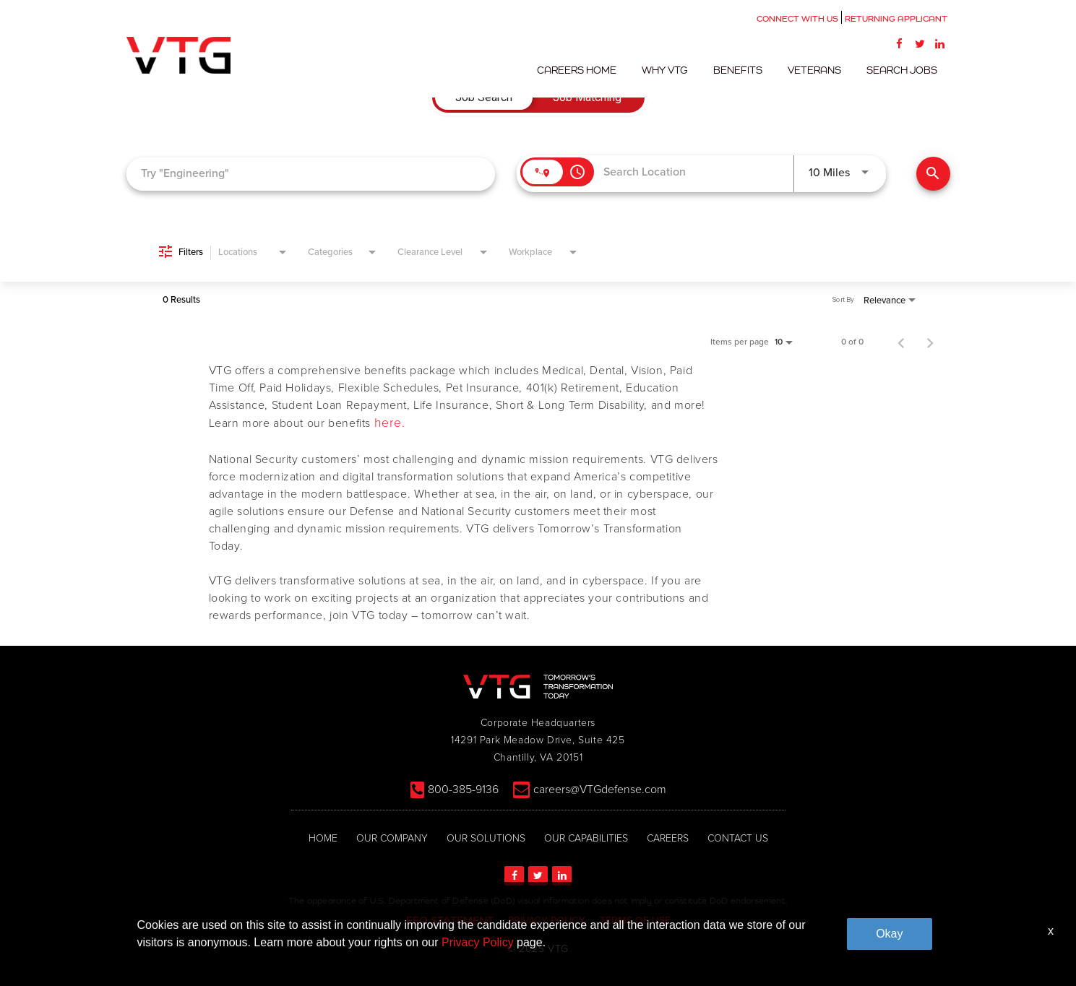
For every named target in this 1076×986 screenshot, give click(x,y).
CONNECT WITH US (797, 18)
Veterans (820, 70)
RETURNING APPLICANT (896, 18)
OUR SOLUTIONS (486, 837)
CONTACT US (737, 837)
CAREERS (668, 837)
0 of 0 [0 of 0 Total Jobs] (852, 341)
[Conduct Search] (933, 174)
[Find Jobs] (933, 174)
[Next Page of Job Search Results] (930, 341)
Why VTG (678, 70)
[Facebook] (899, 43)
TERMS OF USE (635, 920)
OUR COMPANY (392, 837)
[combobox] (311, 174)
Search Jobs (904, 70)
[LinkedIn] (940, 43)
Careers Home (593, 70)
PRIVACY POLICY (546, 920)
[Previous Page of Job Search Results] (901, 341)
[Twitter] (920, 43)
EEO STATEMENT (450, 920)
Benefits (747, 70)
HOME (323, 837)
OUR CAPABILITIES (586, 837)
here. (389, 423)
